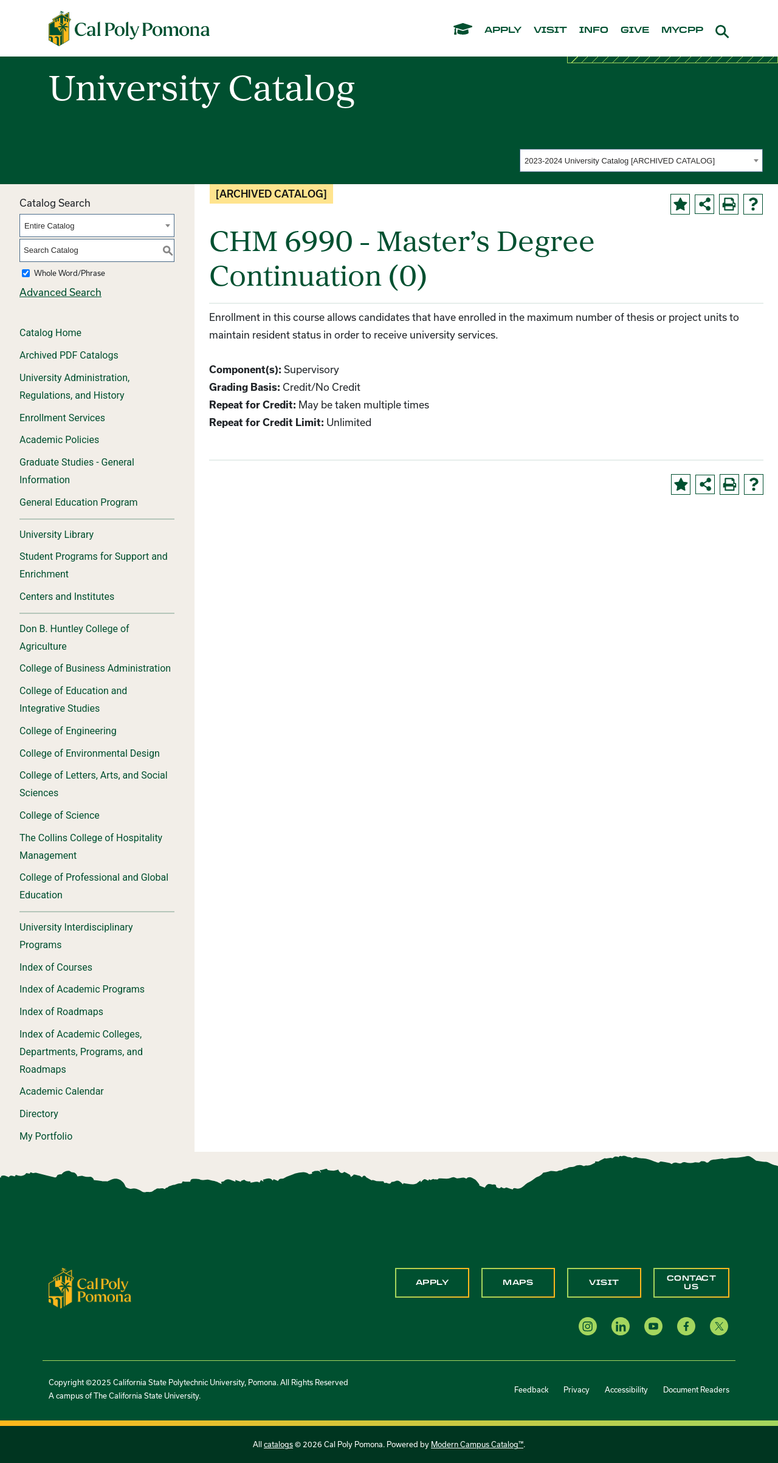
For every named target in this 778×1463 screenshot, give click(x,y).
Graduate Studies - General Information (76, 471)
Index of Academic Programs (82, 989)
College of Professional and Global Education (93, 886)
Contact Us (692, 1282)
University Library (56, 534)
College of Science (59, 815)
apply (503, 30)
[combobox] (641, 160)
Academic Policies (59, 440)
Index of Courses (55, 967)
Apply (432, 1282)
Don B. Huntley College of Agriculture (74, 637)
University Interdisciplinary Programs (76, 936)
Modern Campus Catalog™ (477, 1444)
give (635, 30)
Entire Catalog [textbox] (49, 225)
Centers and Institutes (66, 596)
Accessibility (626, 1389)
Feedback (531, 1389)
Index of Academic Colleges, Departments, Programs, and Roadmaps (81, 1051)
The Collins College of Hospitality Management (90, 846)
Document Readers (696, 1389)
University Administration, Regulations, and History (74, 386)
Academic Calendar (61, 1091)
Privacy (576, 1389)
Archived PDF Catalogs (69, 355)
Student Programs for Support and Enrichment (93, 565)
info (593, 30)
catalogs (278, 1444)
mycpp (682, 30)
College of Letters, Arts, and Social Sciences (93, 784)
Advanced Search (60, 292)
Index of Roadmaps (61, 1011)
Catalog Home (50, 333)
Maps (518, 1282)
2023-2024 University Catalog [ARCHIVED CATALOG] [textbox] (620, 160)
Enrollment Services (62, 418)
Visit (604, 1282)
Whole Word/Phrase (69, 273)
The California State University (146, 1395)
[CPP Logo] (90, 1287)
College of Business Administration (95, 668)
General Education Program (78, 502)
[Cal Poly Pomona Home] (129, 28)
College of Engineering (68, 731)
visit (550, 30)
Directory (38, 1114)
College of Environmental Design (89, 753)
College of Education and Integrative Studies (73, 699)
